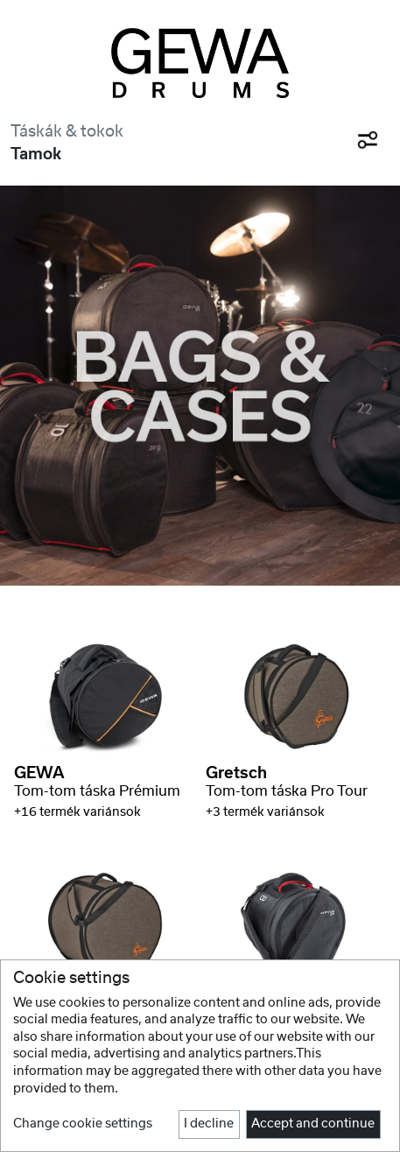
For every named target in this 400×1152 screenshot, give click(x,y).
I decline (209, 1124)
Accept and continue (313, 1124)
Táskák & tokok (67, 131)
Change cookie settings (82, 1124)
